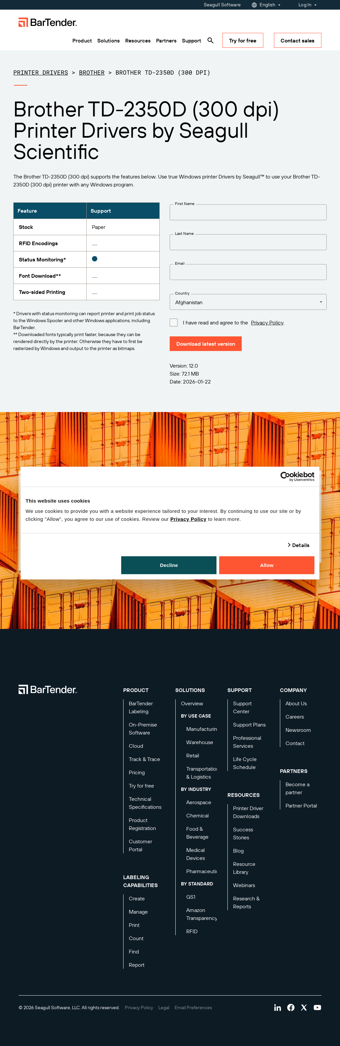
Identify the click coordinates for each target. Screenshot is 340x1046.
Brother (92, 72)
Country (182, 293)
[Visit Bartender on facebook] (291, 1007)
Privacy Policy (188, 519)
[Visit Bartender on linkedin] (278, 1007)
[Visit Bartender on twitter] (304, 1007)
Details (300, 544)
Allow (267, 565)
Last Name (184, 233)
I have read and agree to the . (233, 322)
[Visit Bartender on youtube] (317, 1007)
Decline (169, 565)
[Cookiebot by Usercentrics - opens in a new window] (285, 476)
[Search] (210, 40)
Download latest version (205, 343)
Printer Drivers (40, 72)
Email (180, 263)
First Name (185, 203)
